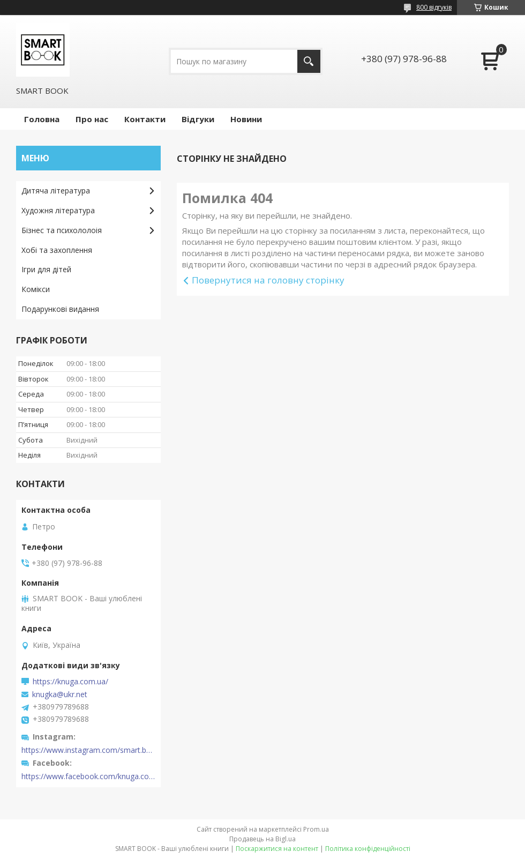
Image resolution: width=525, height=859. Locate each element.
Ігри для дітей (46, 269)
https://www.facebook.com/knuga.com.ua (88, 776)
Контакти (145, 119)
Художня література (58, 210)
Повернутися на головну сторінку (268, 280)
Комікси (35, 289)
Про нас (92, 119)
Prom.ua (316, 829)
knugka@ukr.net (59, 694)
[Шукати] (308, 61)
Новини (246, 119)
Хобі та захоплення (56, 250)
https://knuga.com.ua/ (70, 681)
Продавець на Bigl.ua (262, 838)
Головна (41, 119)
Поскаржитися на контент (277, 848)
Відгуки (198, 119)
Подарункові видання (60, 309)
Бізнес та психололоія (61, 230)
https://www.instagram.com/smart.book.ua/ (88, 750)
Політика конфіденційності (367, 848)
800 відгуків (434, 7)
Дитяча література (55, 190)
